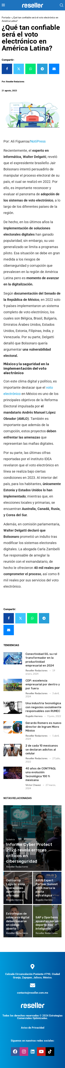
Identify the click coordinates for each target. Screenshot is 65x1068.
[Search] (61, 5)
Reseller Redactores (36, 670)
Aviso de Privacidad (32, 1027)
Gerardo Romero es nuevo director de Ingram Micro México (43, 726)
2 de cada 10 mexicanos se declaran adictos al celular (41, 749)
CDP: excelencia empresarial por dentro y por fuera (42, 684)
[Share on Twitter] (19, 69)
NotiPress (38, 141)
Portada (6, 17)
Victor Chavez (33, 784)
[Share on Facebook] (7, 69)
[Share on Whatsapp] (30, 69)
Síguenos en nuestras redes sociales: (32, 1040)
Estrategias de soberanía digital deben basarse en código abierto (17, 921)
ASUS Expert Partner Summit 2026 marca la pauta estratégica (47, 888)
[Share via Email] (54, 69)
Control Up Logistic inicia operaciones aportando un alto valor (15, 888)
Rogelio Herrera (33, 716)
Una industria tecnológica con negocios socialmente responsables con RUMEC (43, 707)
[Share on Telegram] (42, 69)
